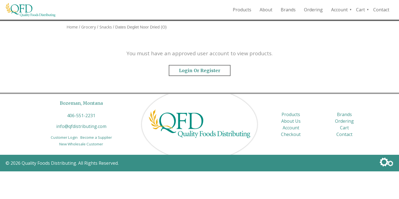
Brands (288, 10)
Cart (360, 10)
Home (72, 27)
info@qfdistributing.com (81, 126)
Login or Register (199, 70)
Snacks (105, 27)
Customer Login (64, 137)
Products (242, 10)
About (266, 10)
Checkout (291, 134)
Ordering (313, 10)
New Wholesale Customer (81, 144)
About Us (291, 121)
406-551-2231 (81, 115)
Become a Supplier (96, 137)
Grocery (88, 27)
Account (339, 10)
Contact (381, 10)
